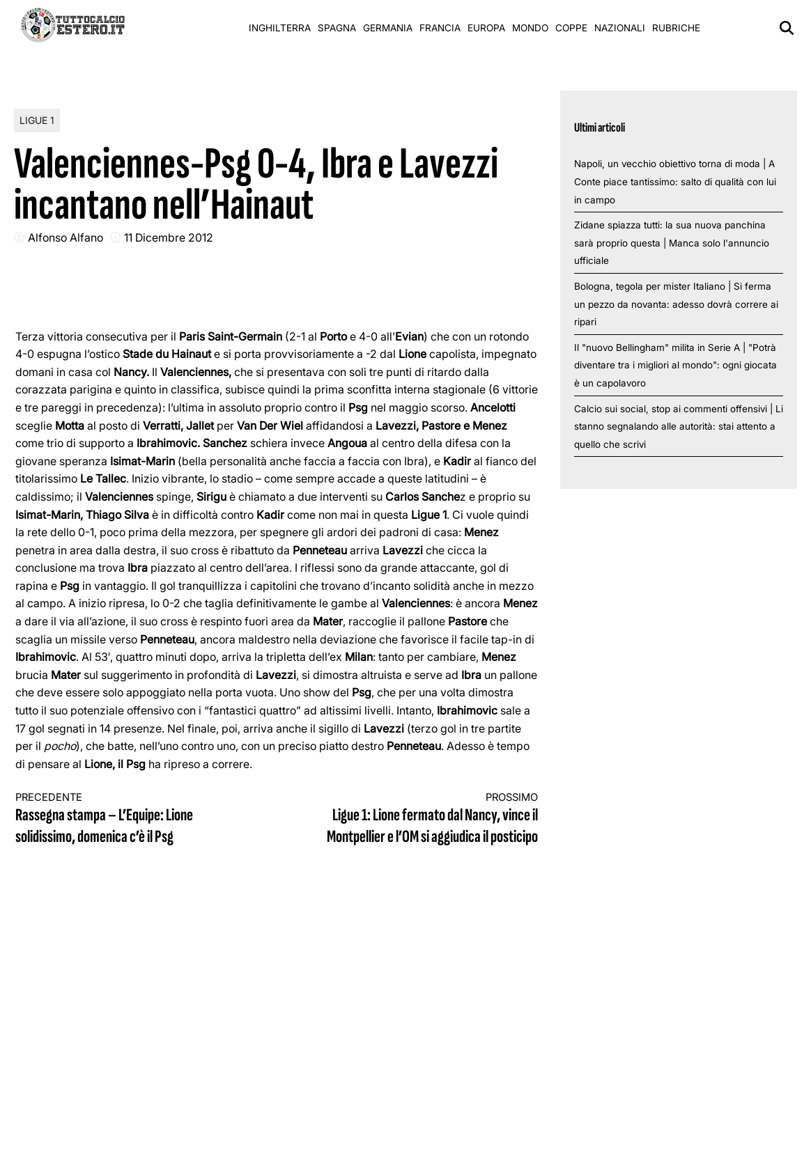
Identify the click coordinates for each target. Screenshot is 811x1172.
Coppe (571, 27)
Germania (387, 27)
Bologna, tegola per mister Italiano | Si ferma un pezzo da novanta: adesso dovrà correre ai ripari (676, 304)
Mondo (530, 27)
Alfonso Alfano (65, 237)
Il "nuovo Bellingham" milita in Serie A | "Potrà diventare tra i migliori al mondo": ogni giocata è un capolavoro (675, 365)
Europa (486, 27)
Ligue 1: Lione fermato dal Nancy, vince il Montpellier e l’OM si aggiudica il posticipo (420, 819)
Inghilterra (280, 27)
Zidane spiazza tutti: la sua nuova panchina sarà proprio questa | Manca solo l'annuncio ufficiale (671, 242)
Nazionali (619, 27)
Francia (440, 27)
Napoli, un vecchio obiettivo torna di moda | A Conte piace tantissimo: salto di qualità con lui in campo (675, 181)
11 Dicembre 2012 (168, 237)
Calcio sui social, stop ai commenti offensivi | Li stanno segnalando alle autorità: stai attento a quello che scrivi (678, 426)
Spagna (337, 27)
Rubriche (676, 27)
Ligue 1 (37, 120)
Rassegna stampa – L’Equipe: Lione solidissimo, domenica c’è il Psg (133, 819)
